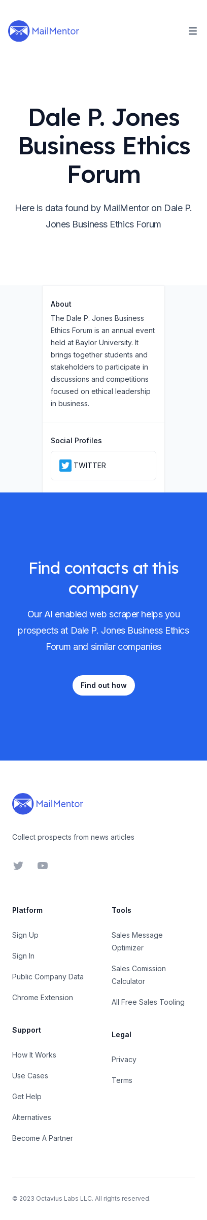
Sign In (23, 955)
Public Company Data (48, 976)
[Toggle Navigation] (193, 31)
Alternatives (31, 1117)
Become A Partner (42, 1138)
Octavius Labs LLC (64, 1198)
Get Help (27, 1096)
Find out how (104, 685)
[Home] (43, 31)
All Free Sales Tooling (148, 1002)
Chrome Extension (42, 997)
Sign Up (25, 935)
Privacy (124, 1059)
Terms (122, 1080)
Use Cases (30, 1075)
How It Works (34, 1054)
